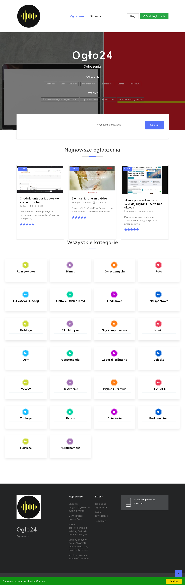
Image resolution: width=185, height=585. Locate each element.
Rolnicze (26, 448)
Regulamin (100, 520)
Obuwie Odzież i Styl (70, 301)
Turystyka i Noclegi (26, 301)
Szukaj (154, 124)
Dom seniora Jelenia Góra (89, 198)
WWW (26, 389)
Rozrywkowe (26, 271)
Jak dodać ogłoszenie (101, 505)
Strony (95, 16)
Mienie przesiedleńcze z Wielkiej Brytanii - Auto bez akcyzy (143, 203)
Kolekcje (26, 330)
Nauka (158, 330)
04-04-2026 (36, 206)
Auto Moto (130, 211)
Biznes (121, 83)
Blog (132, 16)
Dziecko (158, 359)
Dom (23, 206)
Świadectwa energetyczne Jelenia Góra (60, 99)
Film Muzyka (70, 330)
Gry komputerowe (114, 330)
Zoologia (26, 418)
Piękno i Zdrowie (81, 202)
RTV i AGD (158, 389)
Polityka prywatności (101, 514)
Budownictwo (158, 418)
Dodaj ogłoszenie (154, 16)
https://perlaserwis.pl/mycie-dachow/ (98, 99)
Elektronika (50, 83)
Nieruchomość (70, 448)
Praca (70, 418)
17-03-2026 (146, 211)
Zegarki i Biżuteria (69, 83)
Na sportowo (107, 83)
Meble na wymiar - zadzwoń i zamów (79, 557)
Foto (159, 271)
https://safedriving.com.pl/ (130, 99)
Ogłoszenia (77, 16)
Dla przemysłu (88, 83)
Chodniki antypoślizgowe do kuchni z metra (39, 200)
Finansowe (135, 83)
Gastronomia (70, 359)
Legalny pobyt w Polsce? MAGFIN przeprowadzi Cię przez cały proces (78, 544)
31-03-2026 (99, 202)
